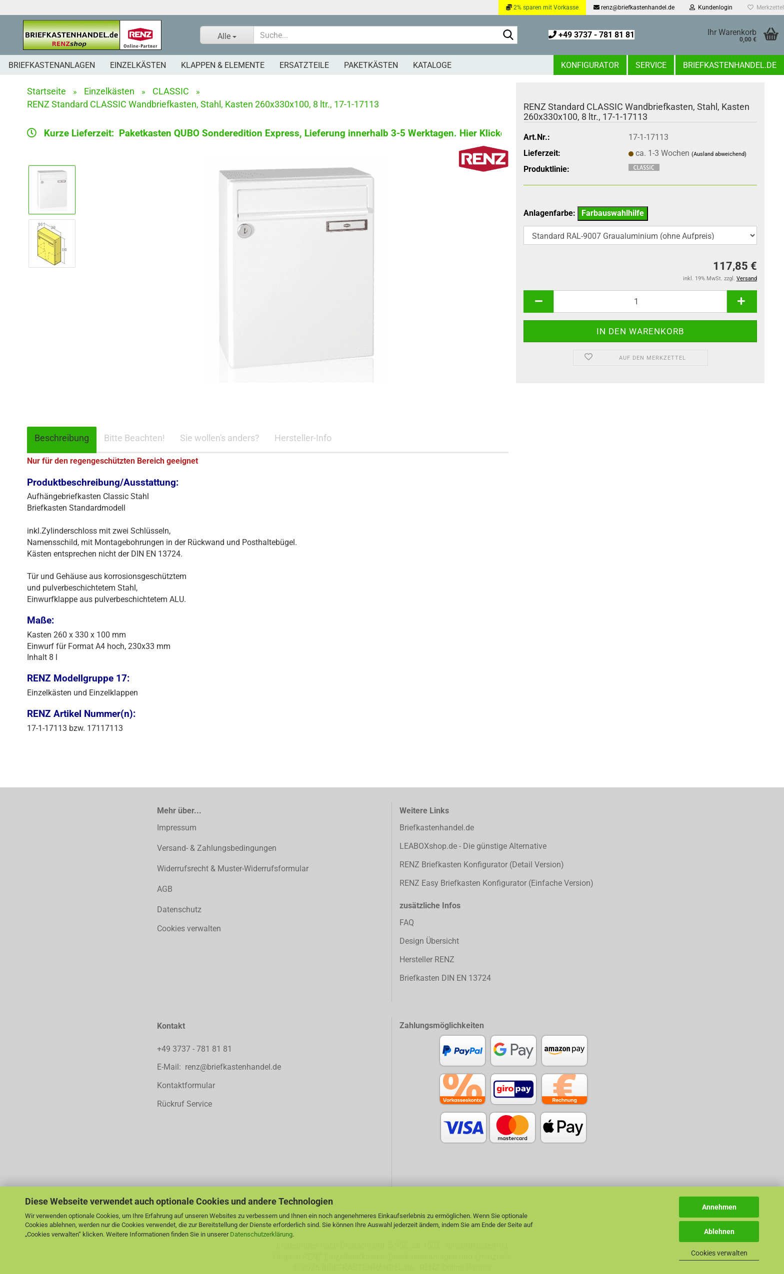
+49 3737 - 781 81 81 (591, 34)
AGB (164, 889)
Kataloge (432, 65)
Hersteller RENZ (427, 959)
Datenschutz (179, 909)
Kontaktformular (186, 1085)
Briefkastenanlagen (51, 65)
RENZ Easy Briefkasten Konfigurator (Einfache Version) (497, 883)
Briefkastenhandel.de (729, 65)
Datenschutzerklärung (261, 1234)
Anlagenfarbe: (586, 213)
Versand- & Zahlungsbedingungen (216, 848)
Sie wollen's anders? (220, 438)
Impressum (176, 827)
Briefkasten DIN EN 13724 (445, 978)
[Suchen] (508, 35)
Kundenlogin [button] (711, 7)
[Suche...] (227, 35)
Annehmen (719, 1207)
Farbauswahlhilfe (613, 213)
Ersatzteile (304, 65)
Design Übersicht (429, 941)
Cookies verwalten (719, 1253)
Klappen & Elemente (222, 65)
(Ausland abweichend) (719, 154)
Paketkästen (371, 65)
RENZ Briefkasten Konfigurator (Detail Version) (482, 864)
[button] (539, 301)
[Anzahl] (640, 301)
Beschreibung (61, 438)
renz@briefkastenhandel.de (634, 7)
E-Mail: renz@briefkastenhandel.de (219, 1067)
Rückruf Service (184, 1104)
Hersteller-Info (303, 438)
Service (651, 65)
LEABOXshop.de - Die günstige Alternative (473, 846)
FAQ (407, 922)
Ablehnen (719, 1232)
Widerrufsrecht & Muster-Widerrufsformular (232, 868)
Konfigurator (590, 65)
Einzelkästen (138, 65)
